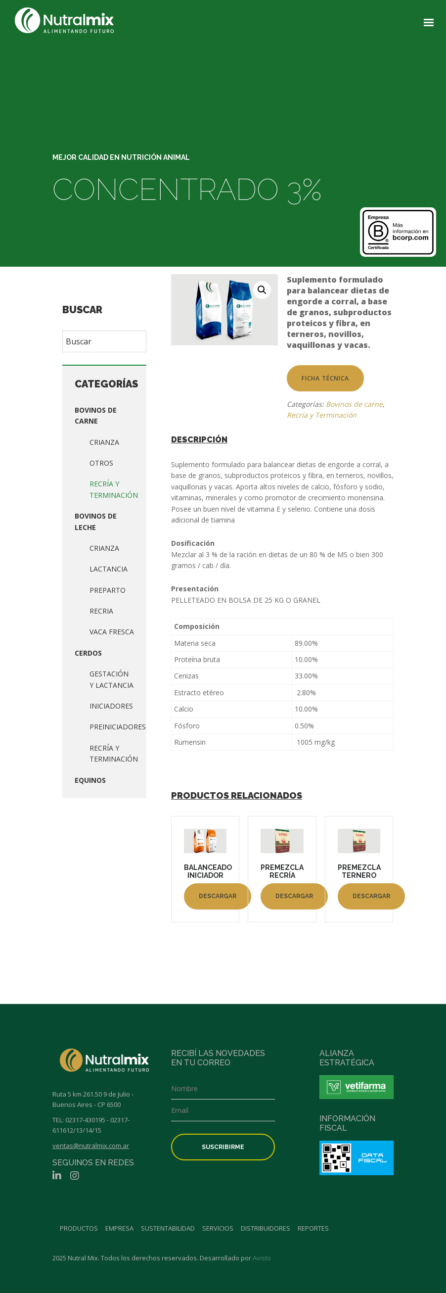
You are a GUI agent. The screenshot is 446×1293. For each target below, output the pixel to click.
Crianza (104, 442)
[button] (262, 290)
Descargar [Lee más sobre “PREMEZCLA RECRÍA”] (294, 896)
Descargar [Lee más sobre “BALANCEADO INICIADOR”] (217, 896)
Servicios (217, 1228)
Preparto (107, 590)
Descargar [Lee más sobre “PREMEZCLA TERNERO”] (371, 896)
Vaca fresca (111, 631)
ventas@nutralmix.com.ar (90, 1145)
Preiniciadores (117, 726)
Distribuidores (265, 1228)
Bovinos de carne (354, 404)
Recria (101, 611)
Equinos (90, 780)
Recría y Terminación (322, 415)
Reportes (313, 1228)
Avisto (262, 1257)
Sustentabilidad (168, 1228)
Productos (79, 1228)
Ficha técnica (325, 378)
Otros (101, 463)
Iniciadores (111, 706)
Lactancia (108, 569)
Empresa (119, 1228)
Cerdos (88, 653)
